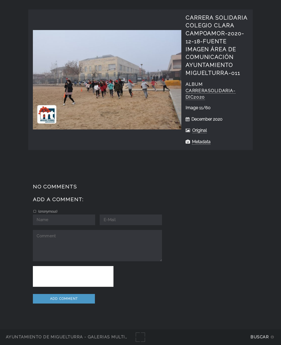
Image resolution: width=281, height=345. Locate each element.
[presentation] (73, 276)
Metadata (201, 141)
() (47, 211)
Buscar (260, 337)
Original (199, 130)
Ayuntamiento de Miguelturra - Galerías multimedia (72, 337)
